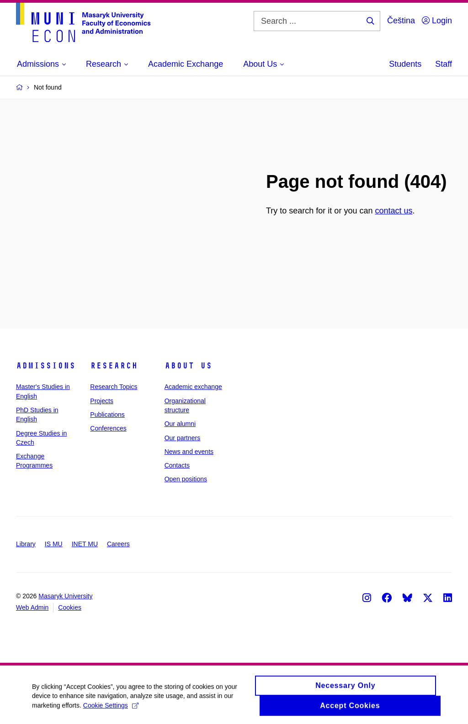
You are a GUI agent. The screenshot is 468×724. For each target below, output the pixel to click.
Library (26, 544)
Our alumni (180, 423)
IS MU (54, 544)
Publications (107, 414)
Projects (101, 401)
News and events (189, 451)
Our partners (183, 438)
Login (437, 20)
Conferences (108, 428)
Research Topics (113, 386)
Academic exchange (193, 386)
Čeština (401, 20)
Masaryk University (65, 596)
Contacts (177, 465)
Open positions (186, 479)
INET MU (85, 544)
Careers (118, 544)
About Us (188, 366)
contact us (393, 210)
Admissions (45, 366)
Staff (443, 64)
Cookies (69, 607)
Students (405, 64)
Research (114, 366)
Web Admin (32, 607)
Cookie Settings (110, 708)
